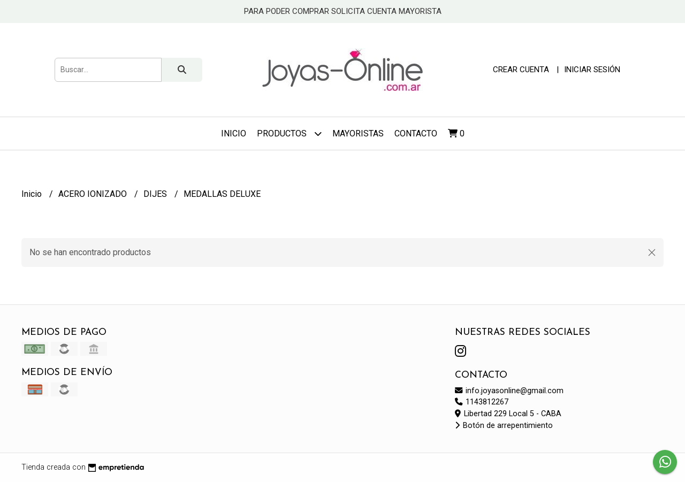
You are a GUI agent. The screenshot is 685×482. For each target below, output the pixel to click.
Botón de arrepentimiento (504, 425)
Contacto (415, 133)
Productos (289, 133)
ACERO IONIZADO (93, 194)
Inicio (233, 133)
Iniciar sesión (592, 69)
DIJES (156, 194)
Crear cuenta (521, 69)
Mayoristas (358, 133)
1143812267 (481, 402)
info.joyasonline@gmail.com (509, 390)
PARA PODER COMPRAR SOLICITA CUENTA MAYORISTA (343, 11)
